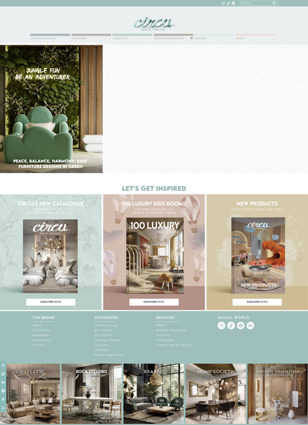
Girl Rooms (103, 335)
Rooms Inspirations (110, 354)
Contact (39, 345)
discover (50, 301)
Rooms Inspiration (168, 38)
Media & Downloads (171, 330)
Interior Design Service (174, 345)
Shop (240, 38)
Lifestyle (120, 38)
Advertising (42, 340)
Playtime (79, 38)
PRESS (161, 325)
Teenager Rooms (108, 340)
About (37, 325)
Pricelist (162, 335)
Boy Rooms (103, 330)
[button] (9, 257)
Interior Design (43, 38)
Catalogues (165, 340)
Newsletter (41, 335)
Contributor (42, 330)
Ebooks (201, 38)
